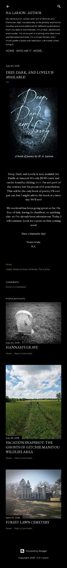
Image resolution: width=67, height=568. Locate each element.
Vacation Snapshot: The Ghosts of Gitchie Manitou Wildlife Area (33, 447)
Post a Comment (16, 287)
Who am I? (23, 50)
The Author (44, 269)
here (38, 182)
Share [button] (9, 264)
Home (10, 50)
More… (38, 50)
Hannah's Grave (22, 347)
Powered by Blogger (33, 551)
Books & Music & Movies (25, 269)
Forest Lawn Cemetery (27, 522)
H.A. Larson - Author (24, 13)
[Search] (59, 5)
